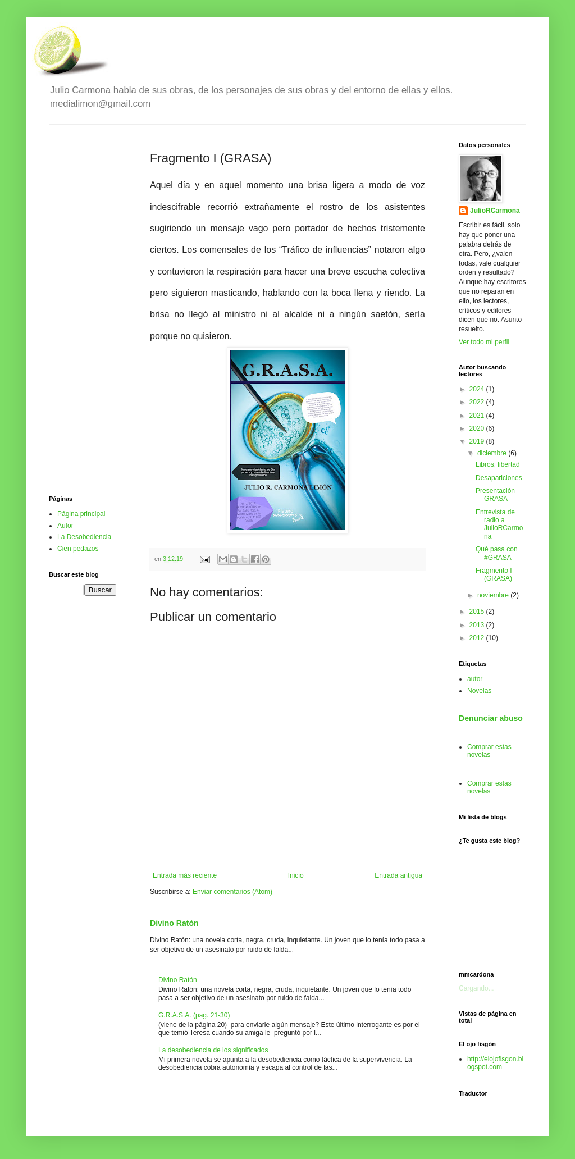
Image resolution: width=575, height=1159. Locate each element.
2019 (477, 441)
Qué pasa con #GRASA (497, 553)
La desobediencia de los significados (213, 1050)
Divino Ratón (174, 923)
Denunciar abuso (491, 718)
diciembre (492, 453)
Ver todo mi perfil (484, 342)
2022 (477, 402)
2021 (477, 415)
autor (474, 679)
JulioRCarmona (495, 211)
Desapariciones (499, 478)
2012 (477, 638)
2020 (477, 428)
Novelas (479, 691)
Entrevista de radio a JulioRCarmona (499, 524)
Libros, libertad (498, 464)
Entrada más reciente (185, 875)
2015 (477, 611)
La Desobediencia (84, 537)
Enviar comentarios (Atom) (232, 892)
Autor (65, 526)
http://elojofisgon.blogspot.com (495, 1063)
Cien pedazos (77, 549)
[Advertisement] (82, 310)
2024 (477, 389)
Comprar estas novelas (489, 751)
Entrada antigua (398, 875)
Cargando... (476, 988)
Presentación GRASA (495, 495)
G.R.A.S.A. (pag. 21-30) (194, 1015)
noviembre (493, 595)
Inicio (296, 875)
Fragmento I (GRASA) (494, 574)
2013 (477, 625)
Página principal (81, 514)
